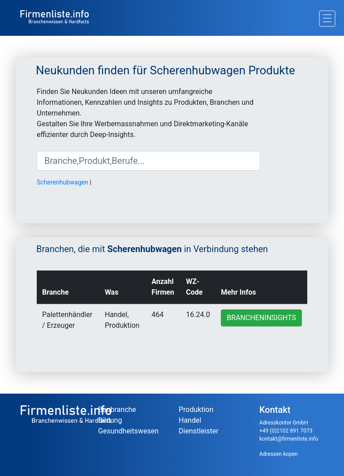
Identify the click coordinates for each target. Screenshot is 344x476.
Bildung (110, 420)
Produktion (196, 409)
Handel (190, 420)
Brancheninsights (261, 317)
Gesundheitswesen (128, 431)
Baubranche (117, 409)
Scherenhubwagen (62, 182)
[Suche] (148, 161)
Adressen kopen (278, 454)
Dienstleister (199, 431)
